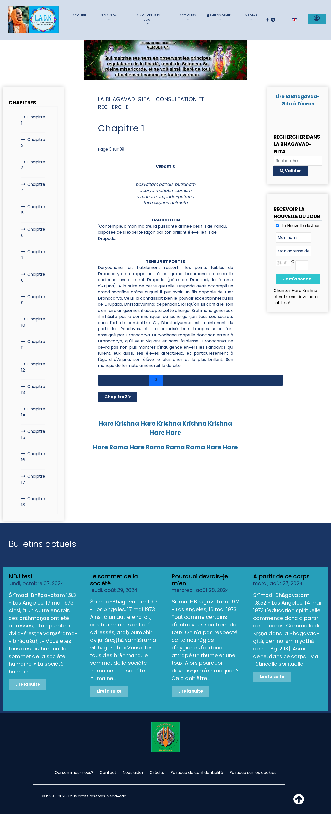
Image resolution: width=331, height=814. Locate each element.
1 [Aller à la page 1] (130, 380)
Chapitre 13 (33, 390)
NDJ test (21, 576)
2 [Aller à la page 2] (143, 380)
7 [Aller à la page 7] (208, 380)
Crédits (157, 772)
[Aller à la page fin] (276, 380)
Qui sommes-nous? (74, 772)
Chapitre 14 (33, 412)
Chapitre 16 (33, 457)
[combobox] (298, 161)
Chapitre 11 (33, 345)
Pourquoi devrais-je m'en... (200, 579)
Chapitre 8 (33, 277)
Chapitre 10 (33, 322)
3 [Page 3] (156, 380)
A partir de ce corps (281, 576)
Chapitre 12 (33, 367)
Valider (290, 171)
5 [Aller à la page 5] (182, 380)
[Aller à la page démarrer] (105, 380)
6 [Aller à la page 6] (195, 380)
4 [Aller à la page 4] (169, 380)
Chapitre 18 (33, 502)
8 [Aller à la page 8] (221, 380)
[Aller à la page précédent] (118, 380)
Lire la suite (27, 684)
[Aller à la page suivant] (262, 380)
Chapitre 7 (33, 255)
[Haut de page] (298, 802)
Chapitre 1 (33, 120)
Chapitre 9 (33, 300)
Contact (108, 772)
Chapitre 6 (33, 232)
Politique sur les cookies (252, 772)
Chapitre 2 (33, 143)
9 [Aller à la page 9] (235, 380)
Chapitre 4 (33, 187)
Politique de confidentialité (196, 772)
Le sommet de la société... (114, 579)
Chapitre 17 (33, 479)
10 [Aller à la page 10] (249, 380)
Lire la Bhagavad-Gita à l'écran (298, 100)
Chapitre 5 (33, 210)
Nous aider (133, 772)
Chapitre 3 (33, 165)
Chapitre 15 (33, 434)
